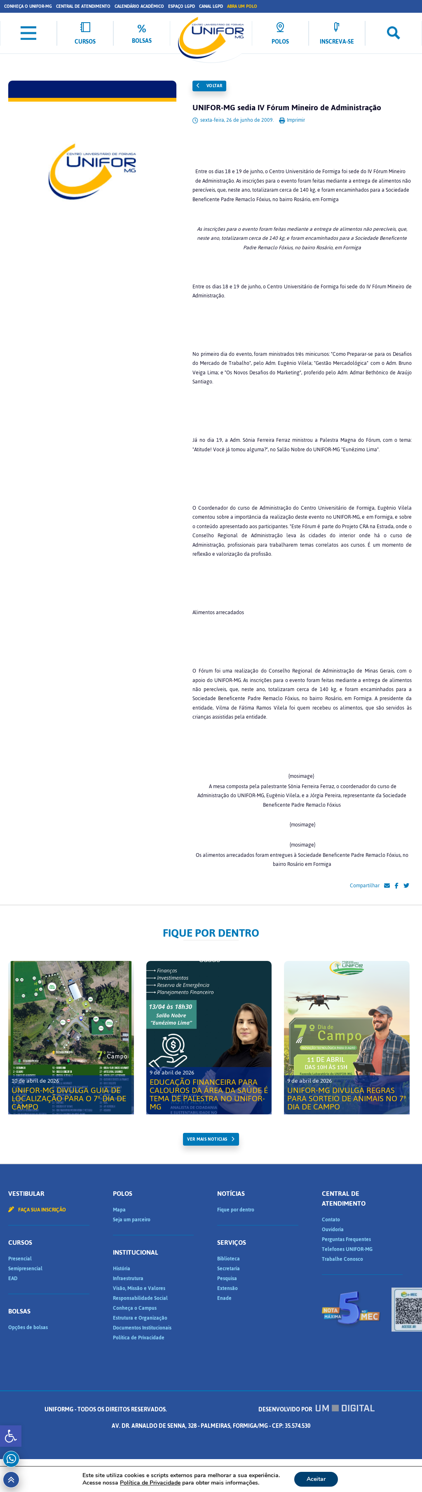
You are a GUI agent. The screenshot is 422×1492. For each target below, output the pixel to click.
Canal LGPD (211, 6)
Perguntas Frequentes (346, 1239)
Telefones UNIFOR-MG (347, 1249)
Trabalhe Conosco (342, 1259)
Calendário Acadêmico (139, 6)
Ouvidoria (333, 1229)
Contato (331, 1220)
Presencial (20, 1259)
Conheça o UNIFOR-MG (28, 6)
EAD (12, 1278)
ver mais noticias (207, 1139)
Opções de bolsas (28, 1327)
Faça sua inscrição (37, 1210)
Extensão (227, 1288)
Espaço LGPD (181, 6)
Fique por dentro (235, 1210)
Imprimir (292, 120)
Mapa (119, 1210)
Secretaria (228, 1269)
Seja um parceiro (131, 1220)
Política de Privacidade (138, 1338)
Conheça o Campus (135, 1308)
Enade (224, 1298)
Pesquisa (227, 1278)
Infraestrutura (128, 1278)
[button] (10, 1436)
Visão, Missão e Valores (139, 1288)
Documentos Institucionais (142, 1328)
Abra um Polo (242, 6)
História (121, 1269)
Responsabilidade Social (140, 1298)
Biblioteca (228, 1259)
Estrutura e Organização (140, 1318)
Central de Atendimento (83, 6)
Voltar (209, 85)
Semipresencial (25, 1269)
